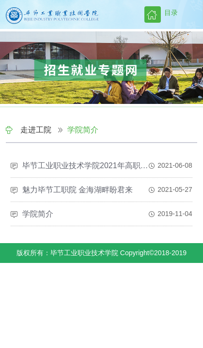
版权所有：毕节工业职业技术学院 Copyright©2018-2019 (101, 253)
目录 (171, 12)
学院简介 (82, 130)
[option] (101, 70)
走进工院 (35, 130)
